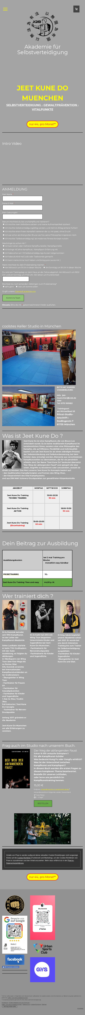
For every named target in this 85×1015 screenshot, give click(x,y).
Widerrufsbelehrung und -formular (19, 1002)
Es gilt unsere (19, 291)
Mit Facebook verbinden (11, 967)
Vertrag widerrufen (10, 1006)
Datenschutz (26, 1004)
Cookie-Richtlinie (24, 858)
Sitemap (44, 1004)
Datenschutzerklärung (25, 291)
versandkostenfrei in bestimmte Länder (55, 789)
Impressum (5, 1002)
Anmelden (80, 1008)
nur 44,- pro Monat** (42, 124)
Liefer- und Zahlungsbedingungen (18, 998)
